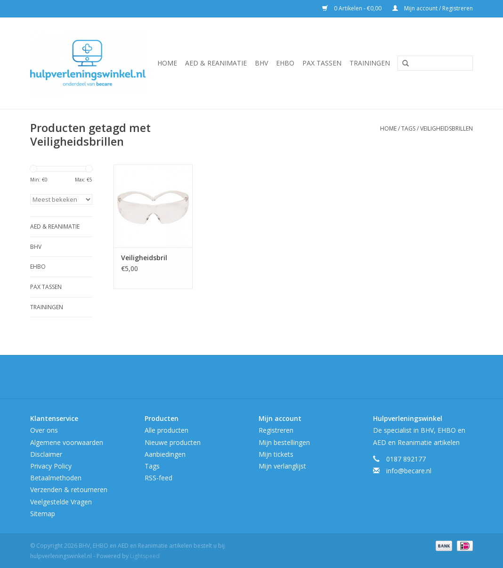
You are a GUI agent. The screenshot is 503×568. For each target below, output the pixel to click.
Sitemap (42, 513)
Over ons (44, 430)
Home (167, 62)
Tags (408, 128)
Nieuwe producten (173, 442)
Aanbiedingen (165, 454)
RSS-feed (158, 477)
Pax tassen (321, 62)
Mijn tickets (276, 454)
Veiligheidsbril (144, 257)
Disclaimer (46, 454)
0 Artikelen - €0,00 (352, 8)
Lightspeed (145, 556)
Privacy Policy (51, 465)
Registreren (276, 430)
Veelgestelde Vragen (61, 501)
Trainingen (369, 62)
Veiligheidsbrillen (446, 128)
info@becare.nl (408, 470)
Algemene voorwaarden (66, 442)
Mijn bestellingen (284, 442)
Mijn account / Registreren (432, 8)
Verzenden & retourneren (68, 489)
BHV (261, 62)
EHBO (285, 62)
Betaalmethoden (55, 477)
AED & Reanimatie (216, 62)
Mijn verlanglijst (282, 465)
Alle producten (166, 430)
